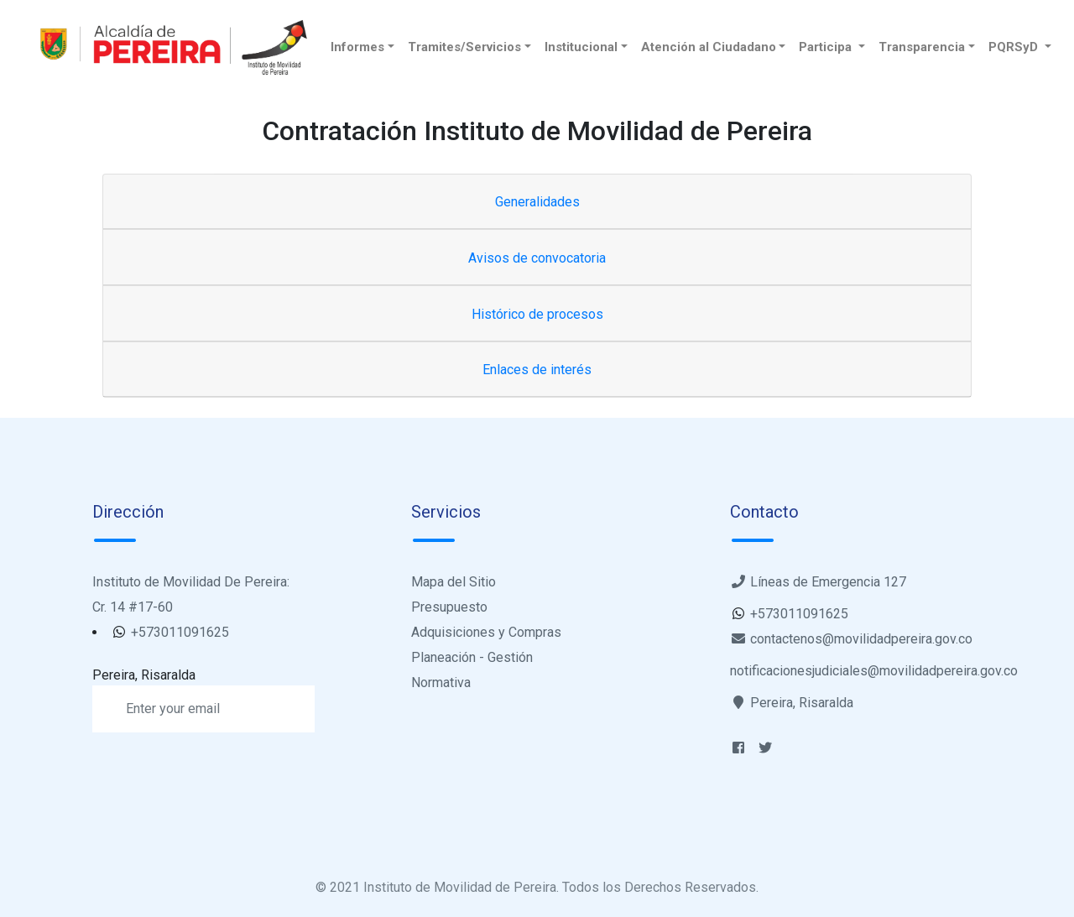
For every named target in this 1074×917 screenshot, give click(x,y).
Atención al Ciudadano (708, 47)
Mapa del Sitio (453, 582)
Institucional (581, 47)
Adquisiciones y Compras (486, 632)
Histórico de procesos (537, 314)
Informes (357, 47)
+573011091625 (178, 632)
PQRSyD (1014, 47)
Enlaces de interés (537, 370)
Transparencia (921, 47)
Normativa (441, 682)
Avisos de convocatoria (537, 258)
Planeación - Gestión (472, 657)
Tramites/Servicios (464, 47)
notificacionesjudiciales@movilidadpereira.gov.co (874, 671)
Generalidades (537, 202)
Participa (827, 47)
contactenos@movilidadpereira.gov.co (851, 639)
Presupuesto (449, 607)
